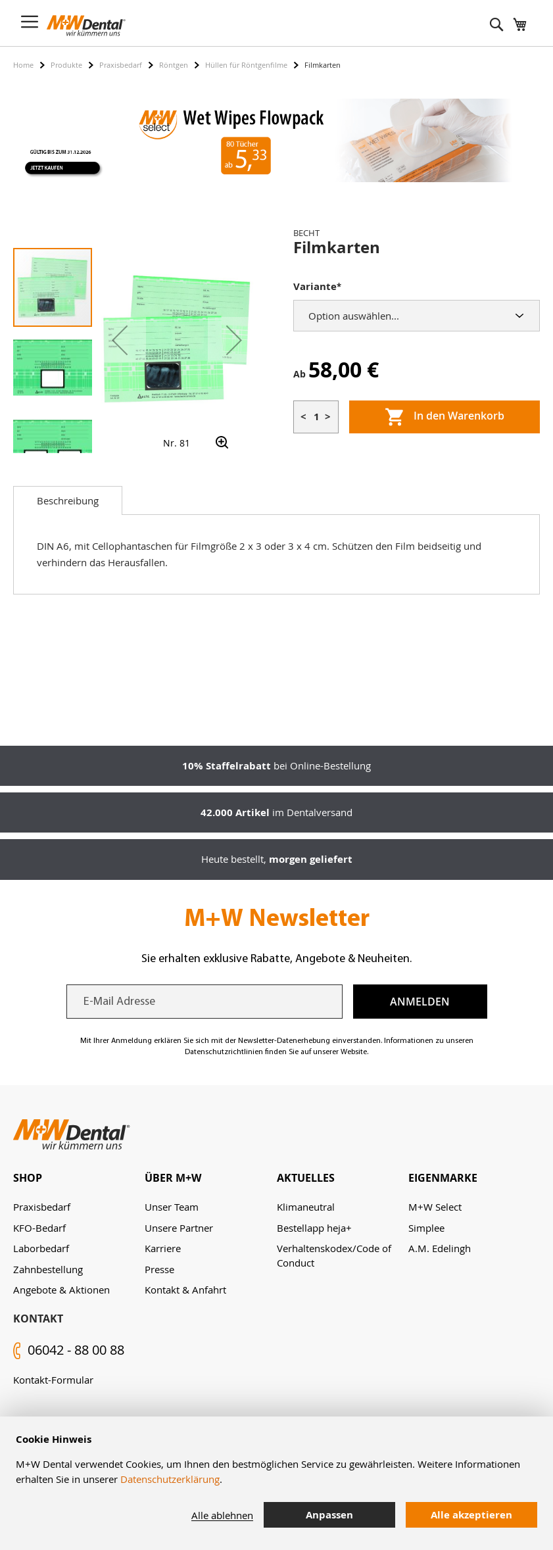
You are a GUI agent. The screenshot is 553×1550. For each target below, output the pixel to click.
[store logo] (86, 25)
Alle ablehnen (222, 1515)
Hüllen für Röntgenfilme (246, 65)
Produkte (66, 65)
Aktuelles (306, 1178)
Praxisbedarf (120, 65)
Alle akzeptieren (471, 1515)
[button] (119, 339)
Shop (27, 1178)
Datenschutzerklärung (170, 1479)
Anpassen (329, 1515)
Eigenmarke (442, 1178)
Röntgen (173, 65)
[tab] (67, 500)
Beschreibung (68, 500)
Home (23, 65)
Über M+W (173, 1178)
